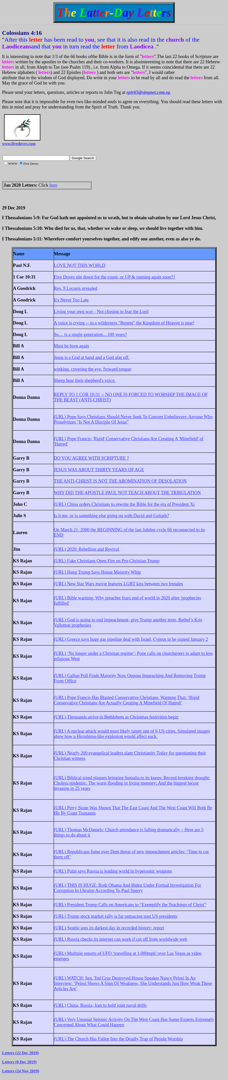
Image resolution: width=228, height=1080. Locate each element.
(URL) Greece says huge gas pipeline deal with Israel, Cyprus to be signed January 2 (131, 639)
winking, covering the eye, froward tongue (92, 369)
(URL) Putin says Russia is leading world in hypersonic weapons (113, 871)
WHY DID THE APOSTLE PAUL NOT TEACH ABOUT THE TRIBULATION (127, 492)
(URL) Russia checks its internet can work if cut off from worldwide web (120, 939)
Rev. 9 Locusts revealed (75, 288)
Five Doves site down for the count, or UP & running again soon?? (114, 277)
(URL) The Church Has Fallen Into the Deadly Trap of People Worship (118, 1038)
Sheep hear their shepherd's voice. (85, 380)
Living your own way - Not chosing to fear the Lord (101, 311)
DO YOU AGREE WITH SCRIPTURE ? (91, 458)
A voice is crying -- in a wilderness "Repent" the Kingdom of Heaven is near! (124, 322)
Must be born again (71, 345)
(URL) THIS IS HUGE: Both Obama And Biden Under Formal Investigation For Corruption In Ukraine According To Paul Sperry (127, 888)
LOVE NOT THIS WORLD (79, 265)
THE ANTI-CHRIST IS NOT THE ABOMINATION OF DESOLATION (120, 481)
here (53, 185)
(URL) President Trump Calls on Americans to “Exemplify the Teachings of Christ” (130, 904)
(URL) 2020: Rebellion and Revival (86, 549)
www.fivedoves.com (19, 144)
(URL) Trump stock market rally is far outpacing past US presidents (116, 916)
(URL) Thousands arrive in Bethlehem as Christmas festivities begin (116, 716)
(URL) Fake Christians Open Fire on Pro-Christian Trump (107, 560)
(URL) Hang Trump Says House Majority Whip (97, 572)
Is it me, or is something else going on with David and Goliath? (111, 515)
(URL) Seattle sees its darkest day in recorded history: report (109, 927)
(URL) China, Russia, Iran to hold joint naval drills (100, 1005)
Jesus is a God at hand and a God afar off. (92, 357)
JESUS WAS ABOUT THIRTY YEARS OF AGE (99, 469)
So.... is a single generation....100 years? (90, 334)
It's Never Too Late (71, 299)
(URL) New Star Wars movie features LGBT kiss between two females (118, 583)
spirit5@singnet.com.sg (148, 92)
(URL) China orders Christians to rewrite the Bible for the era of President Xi (124, 504)
